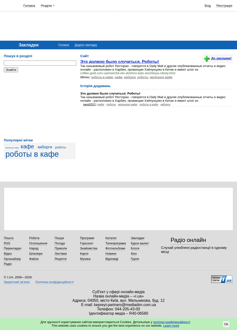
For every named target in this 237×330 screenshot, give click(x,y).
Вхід (208, 5)
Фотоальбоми (115, 248)
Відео (8, 253)
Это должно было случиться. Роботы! (119, 61)
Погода (60, 243)
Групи (135, 259)
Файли (33, 259)
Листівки (61, 253)
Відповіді (111, 259)
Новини (110, 253)
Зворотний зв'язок (17, 282)
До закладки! (218, 58)
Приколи (61, 248)
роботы (60, 147)
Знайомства (88, 248)
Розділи (46, 5)
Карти (84, 253)
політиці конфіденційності (171, 322)
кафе (27, 146)
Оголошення (38, 243)
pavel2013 (89, 104)
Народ (33, 248)
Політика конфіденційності (54, 282)
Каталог (111, 238)
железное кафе (12, 148)
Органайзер (12, 259)
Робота (34, 238)
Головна (29, 5)
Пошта (8, 238)
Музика (85, 259)
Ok (226, 324)
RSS (7, 243)
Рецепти (61, 259)
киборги (45, 147)
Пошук (59, 238)
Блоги (135, 248)
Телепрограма (115, 243)
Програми (87, 238)
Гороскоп (86, 243)
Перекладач (12, 248)
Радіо (8, 264)
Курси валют (140, 243)
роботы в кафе (32, 154)
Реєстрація (224, 5)
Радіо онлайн (188, 240)
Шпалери (36, 253)
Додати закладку (86, 45)
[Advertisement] (39, 105)
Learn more (171, 325)
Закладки (137, 238)
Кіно (134, 253)
